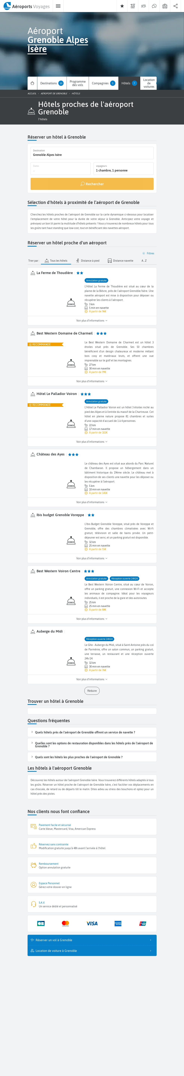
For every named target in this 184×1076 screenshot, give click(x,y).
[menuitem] (26, 6)
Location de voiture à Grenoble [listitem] (95, 950)
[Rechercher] (92, 183)
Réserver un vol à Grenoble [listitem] (95, 939)
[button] (42, 119)
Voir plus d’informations (92, 320)
